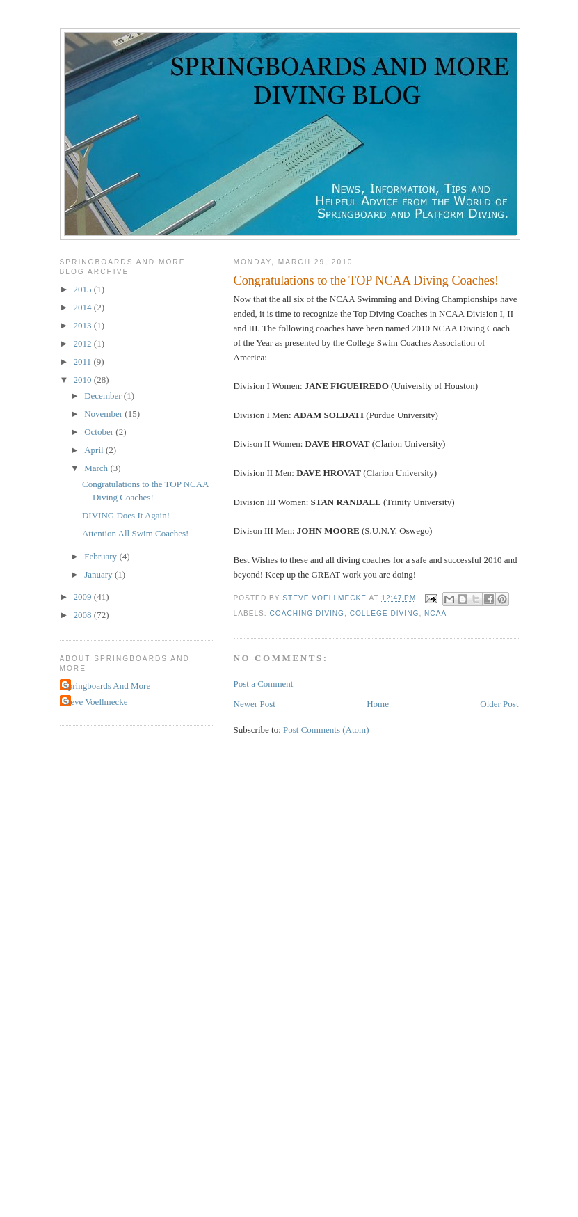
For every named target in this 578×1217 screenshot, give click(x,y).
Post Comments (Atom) (326, 729)
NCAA (435, 613)
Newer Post (254, 704)
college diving (384, 613)
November (104, 413)
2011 (84, 361)
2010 (84, 379)
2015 (84, 289)
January (99, 574)
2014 (84, 307)
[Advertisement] (115, 948)
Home (378, 704)
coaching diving (307, 613)
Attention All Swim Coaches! (135, 533)
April (95, 450)
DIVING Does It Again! (126, 515)
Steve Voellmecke (95, 702)
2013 (84, 325)
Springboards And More (107, 686)
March (97, 468)
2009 (84, 596)
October (99, 432)
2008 (84, 615)
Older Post (499, 704)
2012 (84, 343)
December (104, 395)
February (101, 556)
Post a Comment (264, 683)
